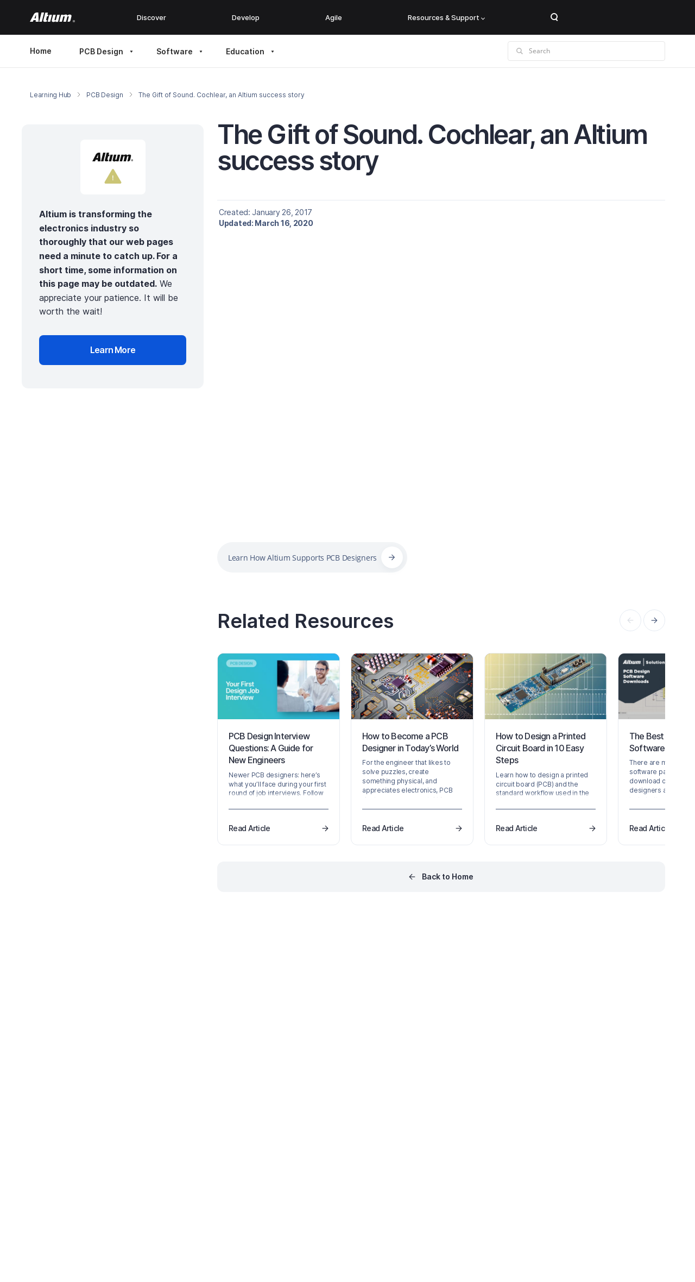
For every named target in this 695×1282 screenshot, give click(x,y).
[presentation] (654, 620)
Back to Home (447, 876)
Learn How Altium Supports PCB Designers (302, 557)
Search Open (554, 17)
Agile (333, 17)
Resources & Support (446, 17)
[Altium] (52, 17)
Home (41, 50)
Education (245, 51)
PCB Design (101, 51)
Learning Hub (50, 95)
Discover (151, 17)
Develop (246, 17)
